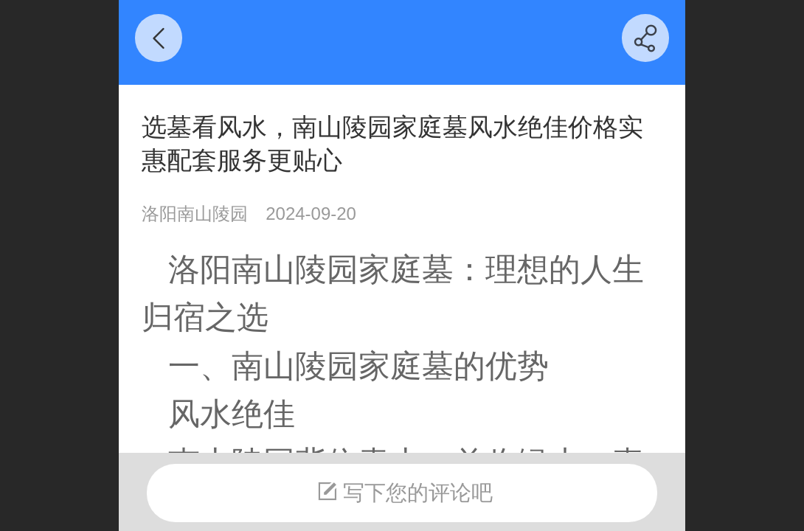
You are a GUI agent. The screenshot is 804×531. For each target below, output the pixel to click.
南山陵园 (295, 269)
